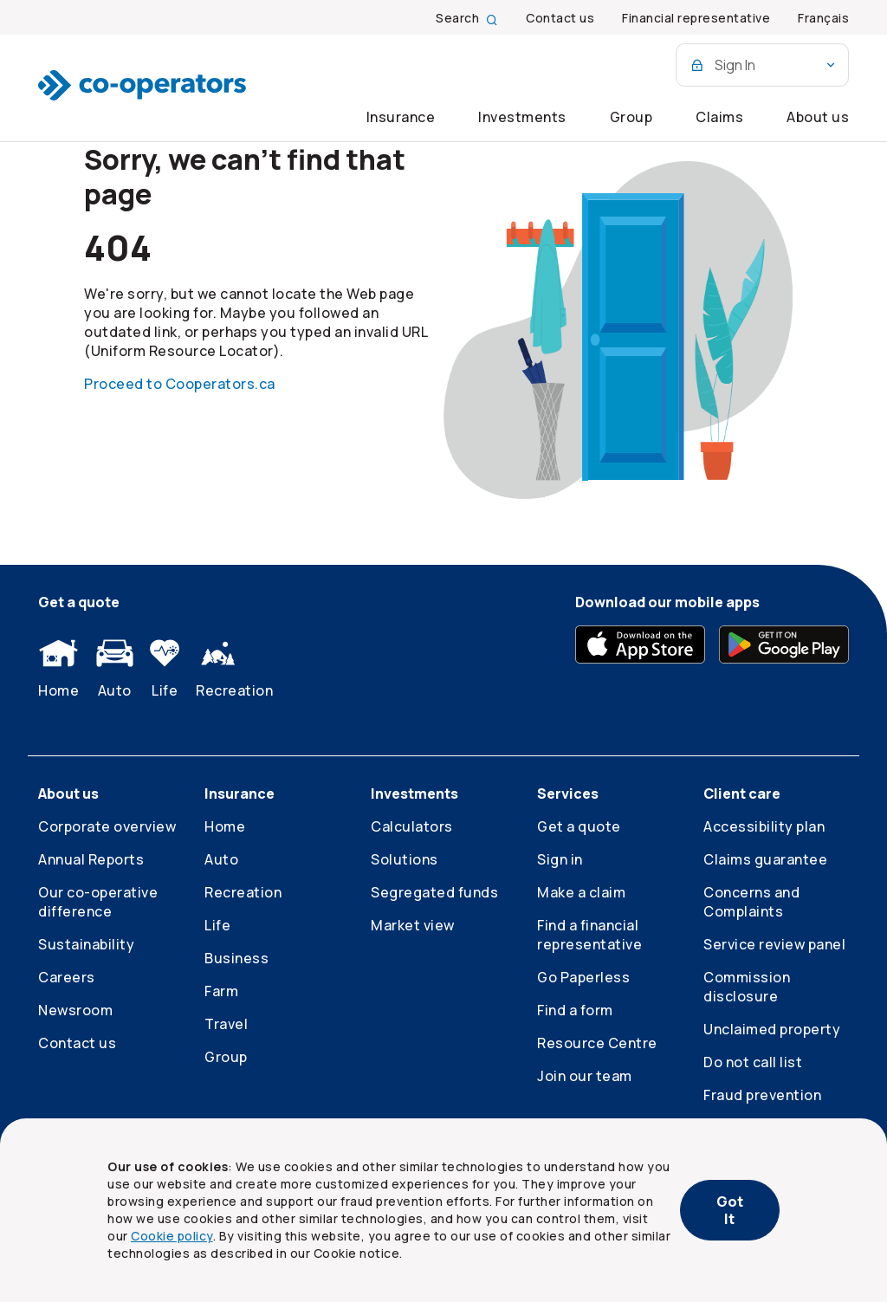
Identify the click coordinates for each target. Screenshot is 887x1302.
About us (818, 116)
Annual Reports (91, 859)
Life (164, 669)
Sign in (560, 859)
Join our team (584, 1075)
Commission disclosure (746, 987)
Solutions (404, 859)
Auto (114, 669)
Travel (226, 1023)
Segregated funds (434, 892)
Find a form (575, 1010)
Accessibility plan (764, 826)
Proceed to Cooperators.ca (179, 383)
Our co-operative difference (98, 902)
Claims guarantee (765, 859)
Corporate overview (107, 826)
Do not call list (752, 1062)
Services (568, 793)
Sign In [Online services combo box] (764, 65)
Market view (413, 925)
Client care (741, 793)
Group (631, 116)
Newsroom (75, 1010)
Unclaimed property (771, 1029)
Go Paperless (583, 977)
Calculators (412, 826)
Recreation (234, 669)
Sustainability (86, 944)
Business (236, 958)
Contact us (77, 1043)
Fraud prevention (762, 1094)
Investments (522, 116)
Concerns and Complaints (751, 902)
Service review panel (774, 944)
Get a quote (579, 826)
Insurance (401, 116)
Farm (221, 991)
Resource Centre (597, 1043)
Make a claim (581, 892)
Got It (729, 1210)
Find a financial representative (589, 935)
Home (58, 669)
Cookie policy (172, 1236)
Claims (719, 116)
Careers (66, 977)
